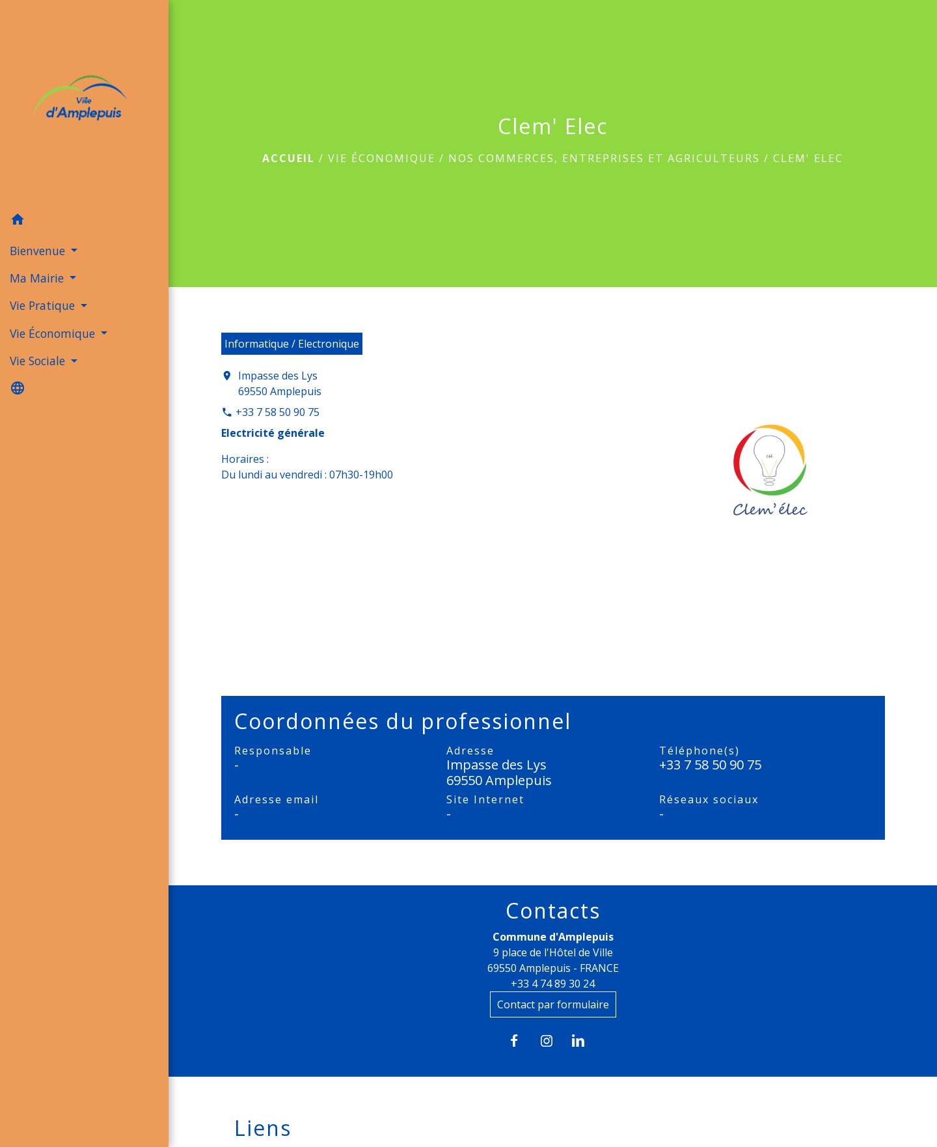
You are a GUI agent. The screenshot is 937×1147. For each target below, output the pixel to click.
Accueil (288, 158)
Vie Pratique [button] (44, 305)
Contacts (553, 910)
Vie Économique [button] (54, 333)
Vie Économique (381, 158)
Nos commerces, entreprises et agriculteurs (604, 158)
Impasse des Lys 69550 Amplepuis (279, 383)
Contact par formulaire (553, 1004)
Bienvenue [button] (39, 250)
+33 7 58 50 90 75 (277, 412)
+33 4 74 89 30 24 (553, 983)
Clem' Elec (808, 158)
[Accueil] (84, 103)
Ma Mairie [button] (38, 278)
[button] (84, 221)
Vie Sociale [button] (39, 360)
